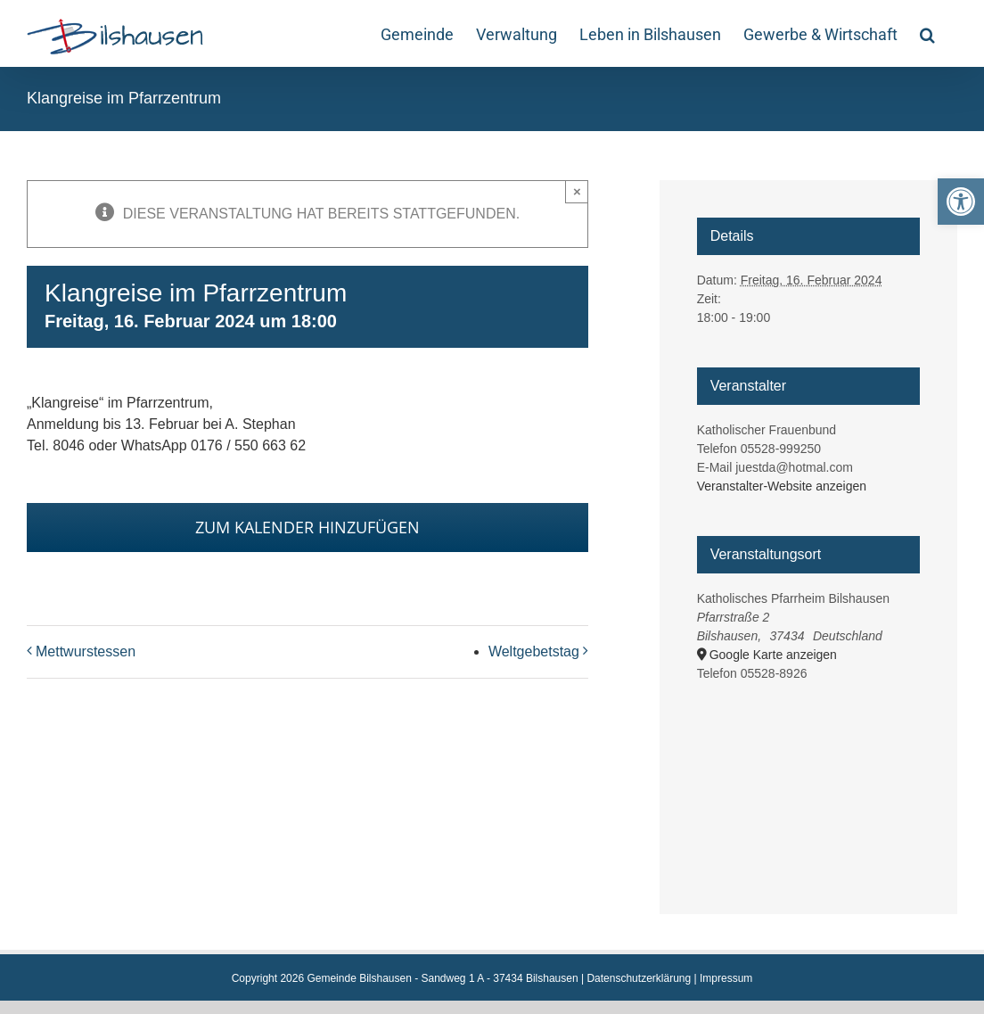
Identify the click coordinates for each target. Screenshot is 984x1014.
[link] (961, 201)
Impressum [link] (726, 978)
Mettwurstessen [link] (85, 651)
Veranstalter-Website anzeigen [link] (781, 486)
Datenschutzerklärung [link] (638, 978)
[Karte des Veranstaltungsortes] (809, 777)
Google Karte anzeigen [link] (773, 654)
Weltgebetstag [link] (533, 651)
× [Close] (577, 191)
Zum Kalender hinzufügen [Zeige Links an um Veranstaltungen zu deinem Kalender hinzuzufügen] (307, 527)
